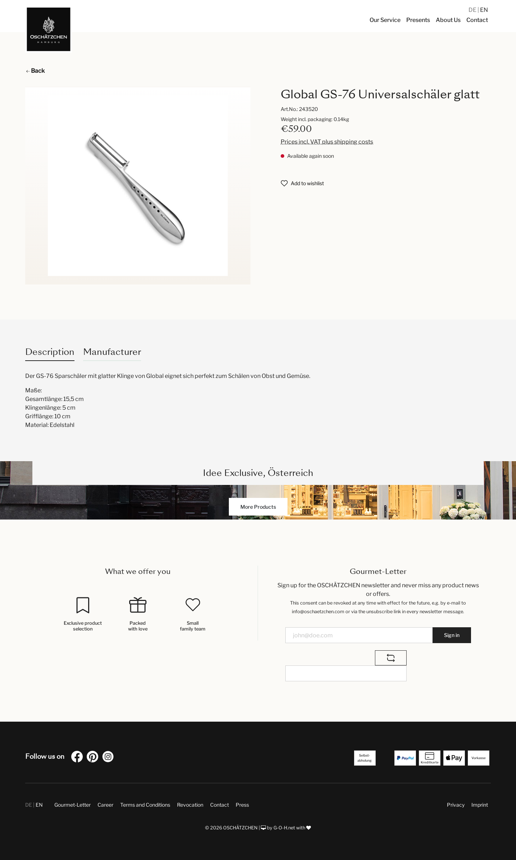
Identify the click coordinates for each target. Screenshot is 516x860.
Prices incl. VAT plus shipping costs (327, 141)
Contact (219, 805)
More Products (258, 507)
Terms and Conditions (145, 805)
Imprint (479, 805)
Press (242, 805)
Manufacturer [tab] (112, 352)
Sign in (452, 635)
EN (484, 9)
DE (473, 9)
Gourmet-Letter (72, 805)
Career (105, 805)
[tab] (49, 352)
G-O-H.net (284, 827)
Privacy (456, 805)
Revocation (190, 805)
